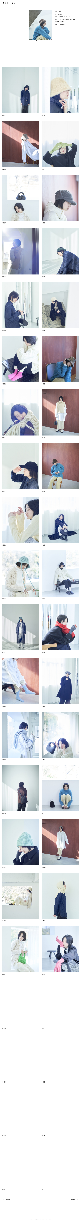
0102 (4, 652)
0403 (43, 384)
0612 (43, 545)
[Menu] (76, 3)
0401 (4, 115)
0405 (43, 599)
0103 (43, 1028)
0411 (4, 1189)
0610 (43, 813)
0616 (43, 760)
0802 (4, 384)
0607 (4, 437)
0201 (4, 491)
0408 (43, 1082)
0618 (43, 437)
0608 (4, 760)
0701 (4, 545)
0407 (4, 599)
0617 (4, 223)
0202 (4, 1136)
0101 (4, 867)
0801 (4, 706)
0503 (4, 1028)
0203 (43, 223)
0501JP (44, 867)
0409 (4, 921)
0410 (4, 169)
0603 (43, 921)
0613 (43, 1189)
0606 (43, 169)
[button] (36, 40)
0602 (43, 652)
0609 (4, 813)
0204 (43, 330)
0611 (4, 974)
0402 (43, 491)
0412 (43, 115)
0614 (4, 330)
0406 (4, 1082)
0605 (43, 974)
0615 (43, 1136)
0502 (43, 706)
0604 (4, 276)
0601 (43, 276)
